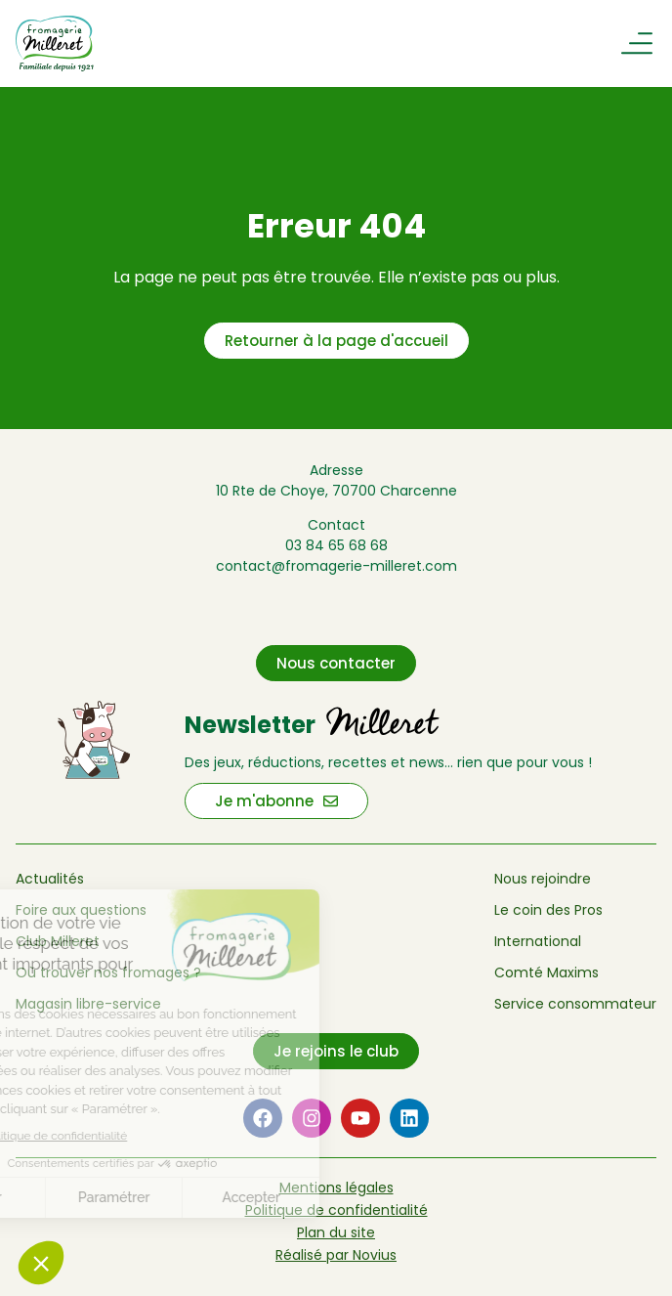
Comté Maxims (546, 972)
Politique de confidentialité (336, 1210)
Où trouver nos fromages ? (108, 972)
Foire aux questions (81, 910)
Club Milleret (58, 941)
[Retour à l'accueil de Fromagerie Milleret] (112, 43)
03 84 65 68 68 (336, 545)
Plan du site (336, 1232)
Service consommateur (575, 1004)
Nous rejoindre (542, 878)
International (537, 941)
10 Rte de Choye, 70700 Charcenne (336, 490)
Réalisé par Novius (336, 1255)
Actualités (50, 878)
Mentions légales (336, 1187)
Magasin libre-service (88, 1004)
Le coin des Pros (548, 910)
